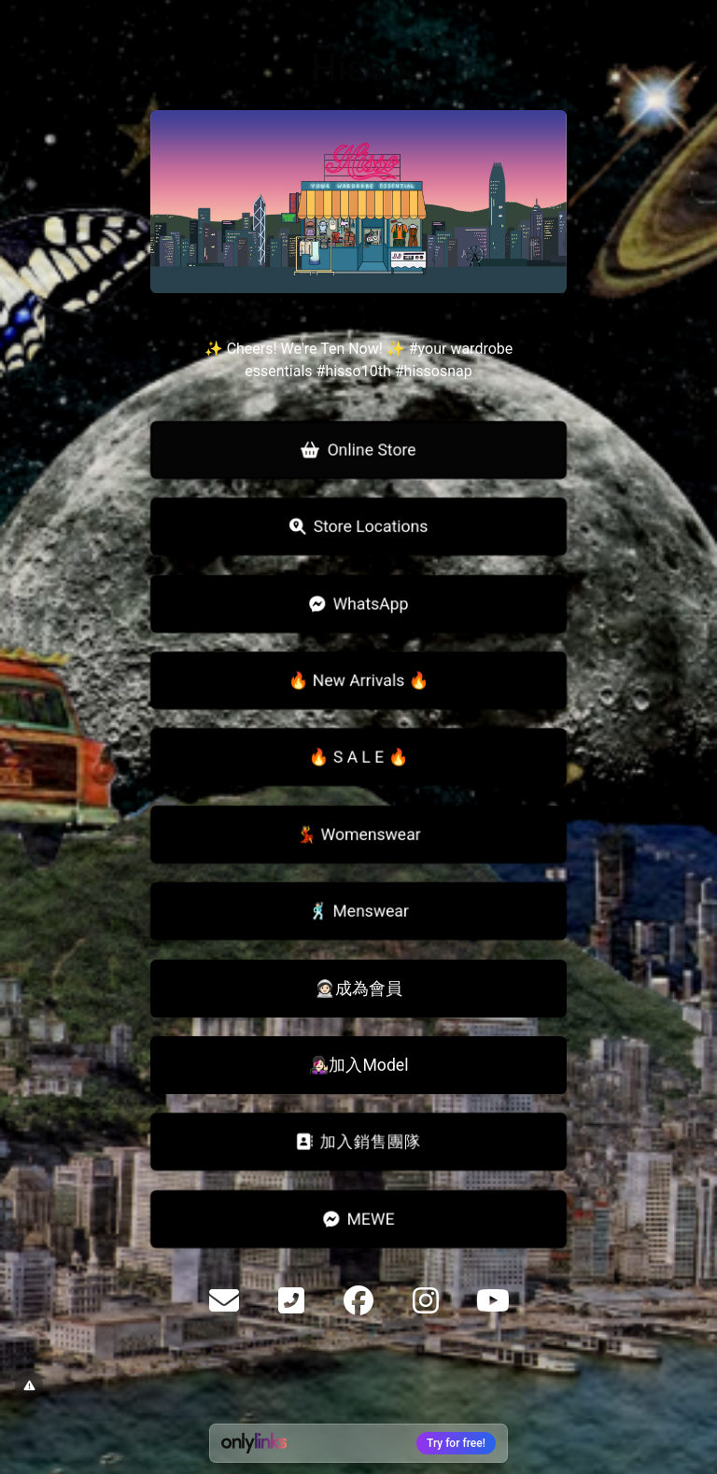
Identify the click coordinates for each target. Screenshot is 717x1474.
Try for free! (456, 1443)
